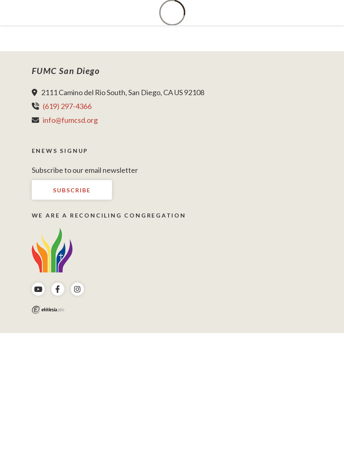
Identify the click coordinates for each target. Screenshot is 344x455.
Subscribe (72, 190)
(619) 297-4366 (67, 106)
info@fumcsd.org (70, 119)
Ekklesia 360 (48, 310)
